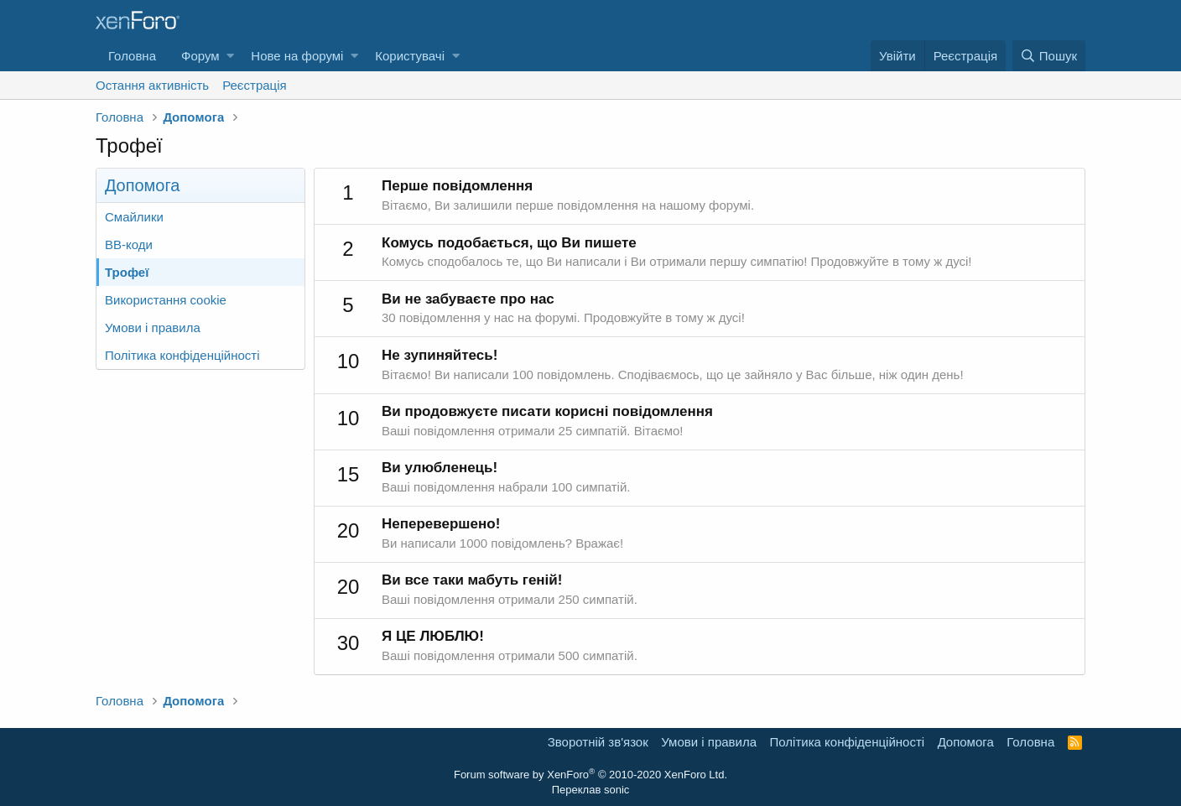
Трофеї (126, 272)
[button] (230, 55)
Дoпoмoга (966, 742)
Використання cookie (165, 300)
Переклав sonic (591, 789)
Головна (132, 56)
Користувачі (410, 56)
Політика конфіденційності (182, 355)
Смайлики (134, 217)
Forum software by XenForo (590, 774)
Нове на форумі (297, 56)
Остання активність (152, 85)
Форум (200, 56)
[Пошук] (1048, 55)
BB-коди (129, 244)
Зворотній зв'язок (598, 742)
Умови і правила (152, 327)
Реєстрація (254, 85)
